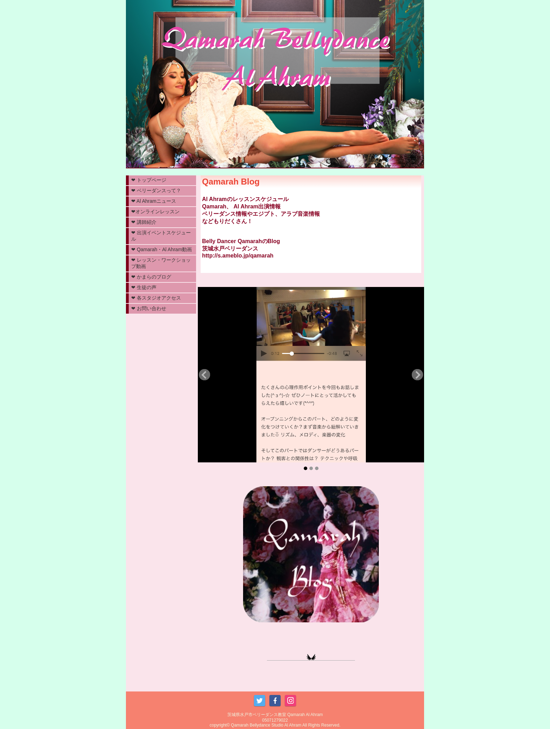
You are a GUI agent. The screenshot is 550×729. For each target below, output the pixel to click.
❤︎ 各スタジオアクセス (156, 298)
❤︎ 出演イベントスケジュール (161, 236)
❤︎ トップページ (148, 180)
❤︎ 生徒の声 (143, 287)
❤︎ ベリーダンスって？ (156, 190)
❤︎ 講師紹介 (143, 222)
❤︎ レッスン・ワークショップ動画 (161, 263)
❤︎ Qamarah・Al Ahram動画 (161, 249)
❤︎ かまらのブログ (151, 277)
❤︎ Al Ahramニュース (153, 201)
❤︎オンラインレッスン (155, 211)
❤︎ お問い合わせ (148, 308)
